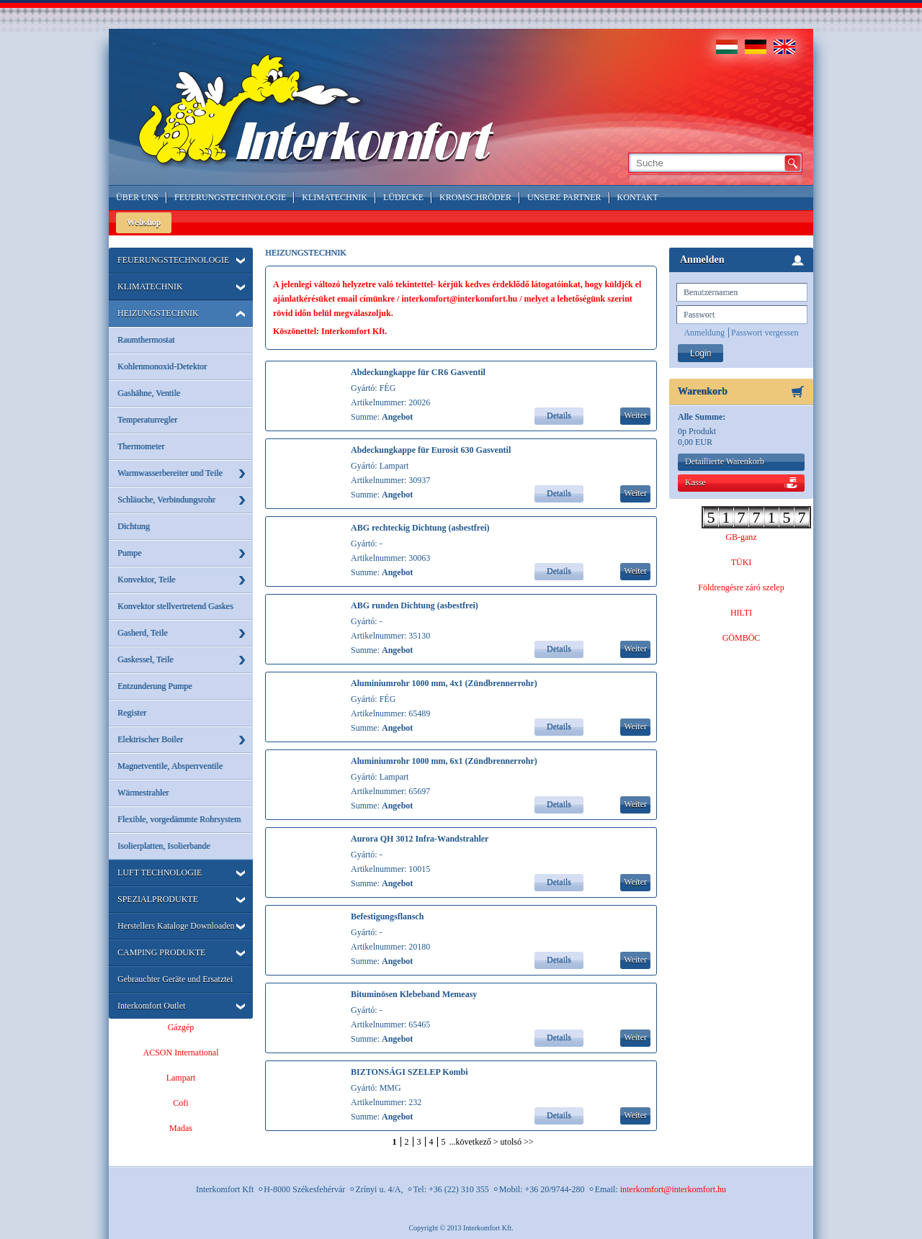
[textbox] (705, 162)
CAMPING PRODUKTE (161, 952)
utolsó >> (517, 1142)
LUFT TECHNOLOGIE (159, 873)
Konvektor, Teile (146, 580)
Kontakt (637, 197)
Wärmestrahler (143, 793)
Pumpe (129, 553)
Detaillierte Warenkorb (724, 461)
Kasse (695, 482)
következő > (477, 1142)
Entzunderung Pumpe (154, 686)
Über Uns (137, 197)
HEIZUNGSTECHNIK (158, 313)
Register (131, 713)
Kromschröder (475, 197)
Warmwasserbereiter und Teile (170, 473)
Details (559, 415)
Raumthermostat (145, 340)
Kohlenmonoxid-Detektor (162, 366)
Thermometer (140, 446)
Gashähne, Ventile (148, 393)
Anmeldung (704, 333)
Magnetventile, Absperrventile (170, 766)
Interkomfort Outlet (151, 1006)
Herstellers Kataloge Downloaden (176, 926)
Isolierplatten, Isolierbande (163, 846)
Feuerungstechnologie (230, 197)
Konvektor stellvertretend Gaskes (175, 606)
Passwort (699, 315)
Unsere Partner (564, 197)
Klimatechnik (334, 197)
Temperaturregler (147, 420)
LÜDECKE (403, 197)
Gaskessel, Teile (145, 659)
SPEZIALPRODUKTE (157, 899)
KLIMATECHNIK (150, 286)
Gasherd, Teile (142, 633)
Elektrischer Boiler (150, 739)
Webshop (144, 222)
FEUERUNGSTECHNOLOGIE (173, 260)
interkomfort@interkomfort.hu (673, 1189)
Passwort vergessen (764, 333)
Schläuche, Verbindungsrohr (166, 500)
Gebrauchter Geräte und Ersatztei (175, 979)
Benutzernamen (711, 292)
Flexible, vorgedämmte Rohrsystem (179, 819)
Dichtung (133, 526)
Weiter (635, 415)
